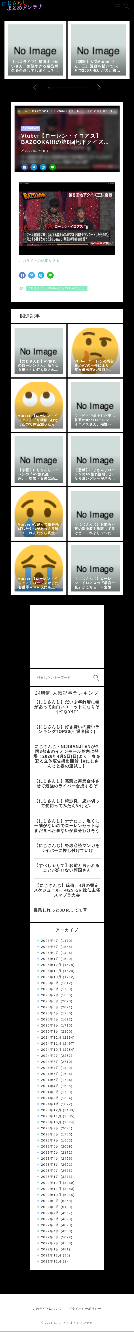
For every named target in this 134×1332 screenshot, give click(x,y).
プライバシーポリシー (85, 1309)
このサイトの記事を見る (39, 261)
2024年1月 (50, 1104)
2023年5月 (50, 1153)
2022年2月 (50, 1243)
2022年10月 (51, 1195)
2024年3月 (50, 1092)
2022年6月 (50, 1219)
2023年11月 (51, 1116)
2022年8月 (50, 1207)
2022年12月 (51, 1183)
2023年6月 (50, 1147)
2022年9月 (50, 1201)
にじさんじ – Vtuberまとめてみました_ (57, 288)
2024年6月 (50, 1074)
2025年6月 (50, 1001)
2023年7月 (50, 1141)
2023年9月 (50, 1129)
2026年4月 (50, 941)
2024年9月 (50, 1056)
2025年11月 (51, 971)
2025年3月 (50, 1020)
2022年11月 (51, 1189)
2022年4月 (50, 1231)
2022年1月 (50, 1250)
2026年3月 (50, 947)
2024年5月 (50, 1080)
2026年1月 (50, 959)
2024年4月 (50, 1086)
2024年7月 (50, 1068)
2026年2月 (50, 953)
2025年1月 (50, 1032)
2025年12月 (51, 965)
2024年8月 (50, 1062)
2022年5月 (50, 1225)
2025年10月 (51, 977)
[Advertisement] (67, 637)
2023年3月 (50, 1165)
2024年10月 (51, 1050)
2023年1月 (50, 1177)
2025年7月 (50, 995)
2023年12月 (51, 1110)
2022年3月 (50, 1237)
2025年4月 (50, 1014)
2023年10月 (51, 1122)
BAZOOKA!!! (42, 112)
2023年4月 (50, 1159)
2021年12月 (51, 1256)
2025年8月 (50, 989)
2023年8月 (50, 1135)
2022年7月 (50, 1213)
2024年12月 (51, 1038)
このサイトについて (47, 1309)
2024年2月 (50, 1098)
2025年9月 (50, 983)
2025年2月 (50, 1026)
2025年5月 (50, 1007)
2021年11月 (51, 1262)
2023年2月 (50, 1171)
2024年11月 (51, 1044)
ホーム (23, 112)
